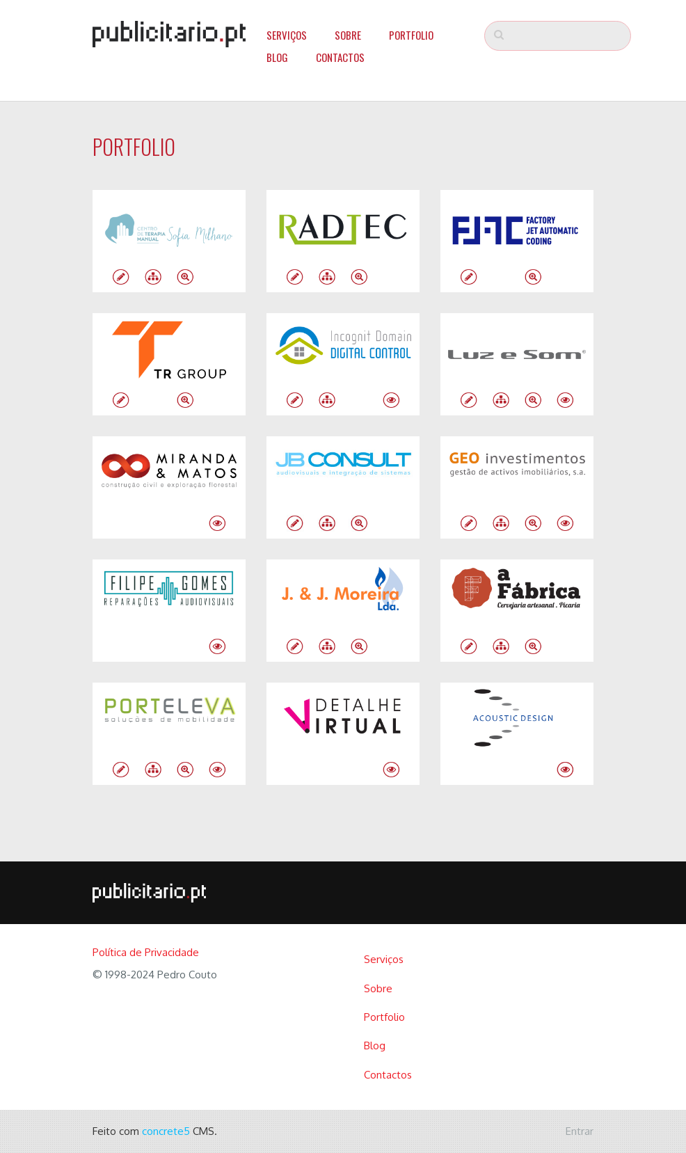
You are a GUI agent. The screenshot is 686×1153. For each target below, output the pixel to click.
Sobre (348, 34)
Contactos (340, 57)
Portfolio (411, 34)
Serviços (286, 34)
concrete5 (166, 1131)
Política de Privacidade (146, 952)
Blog (277, 57)
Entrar (579, 1131)
